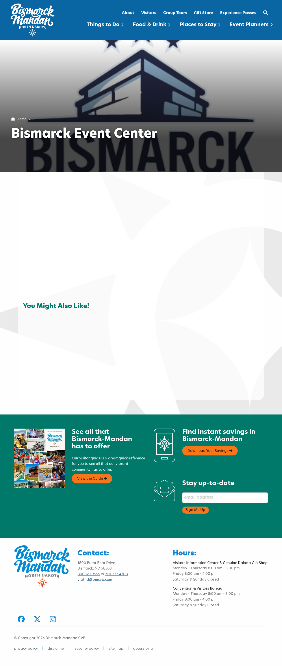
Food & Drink (151, 25)
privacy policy (26, 649)
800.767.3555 (89, 574)
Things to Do (105, 25)
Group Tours (175, 13)
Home (19, 119)
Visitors (148, 13)
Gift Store (203, 13)
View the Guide (92, 479)
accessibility (143, 649)
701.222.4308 (116, 574)
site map (116, 649)
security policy (87, 649)
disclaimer (56, 649)
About (128, 13)
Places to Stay (200, 25)
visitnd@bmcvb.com (95, 580)
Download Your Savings (209, 451)
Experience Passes (238, 13)
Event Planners (251, 25)
